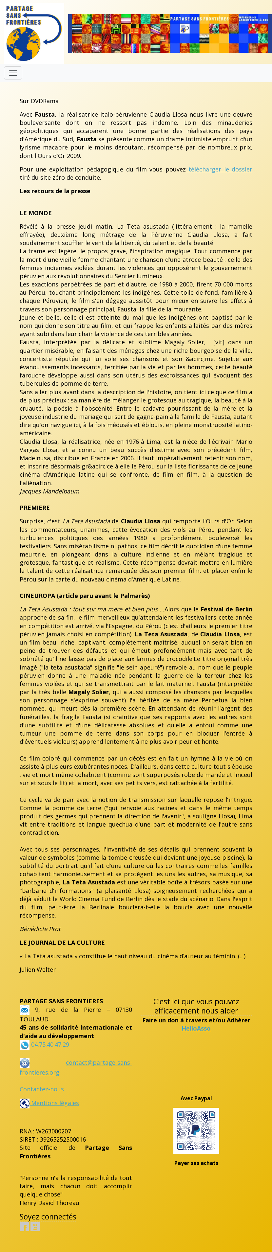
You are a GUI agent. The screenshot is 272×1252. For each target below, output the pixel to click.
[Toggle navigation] (13, 73)
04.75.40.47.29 (49, 1044)
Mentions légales (49, 1103)
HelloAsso (196, 1028)
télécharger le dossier (219, 169)
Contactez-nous (42, 1089)
